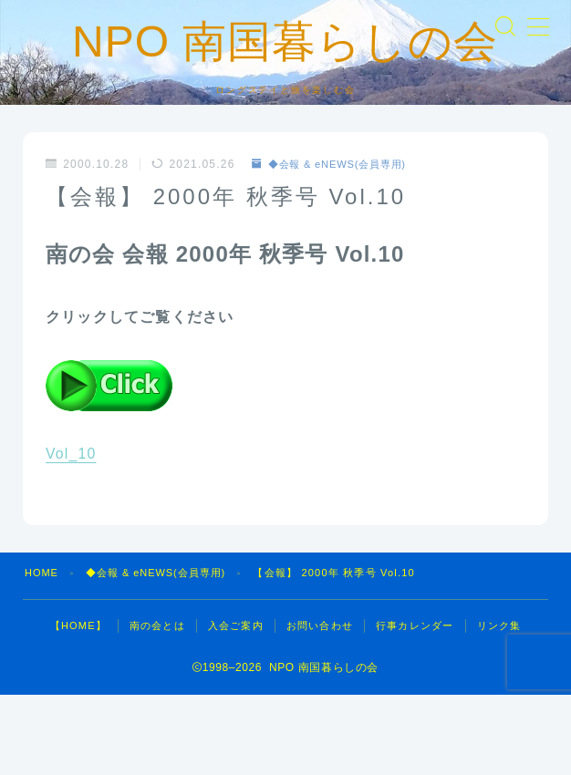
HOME (42, 652)
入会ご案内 (236, 705)
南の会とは (157, 705)
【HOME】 (78, 705)
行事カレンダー (414, 705)
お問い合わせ (319, 705)
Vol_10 (71, 534)
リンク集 (499, 705)
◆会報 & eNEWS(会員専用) (336, 244)
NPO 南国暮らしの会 (285, 81)
